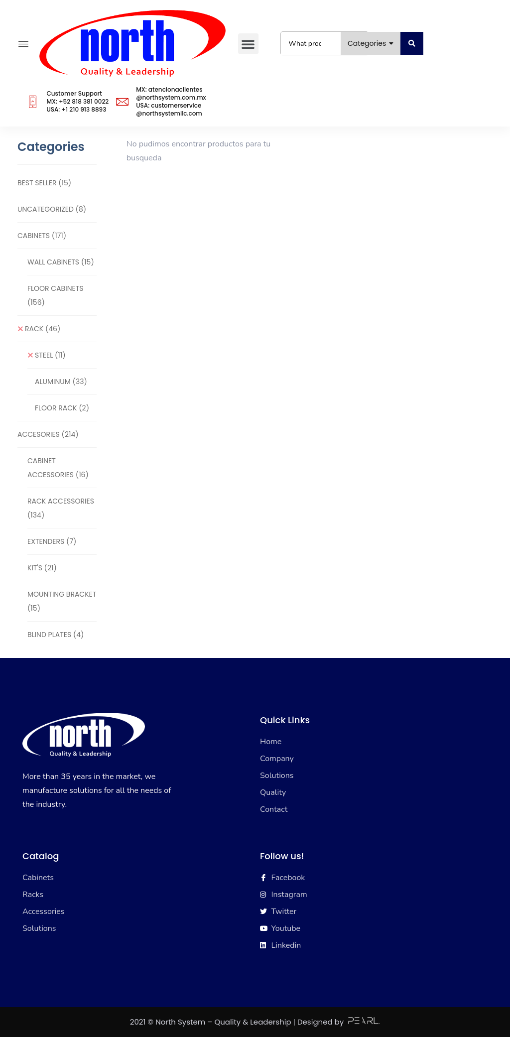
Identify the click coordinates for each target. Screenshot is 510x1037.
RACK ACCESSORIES (60, 508)
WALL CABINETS (60, 262)
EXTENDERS (51, 541)
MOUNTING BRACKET (61, 601)
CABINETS (41, 236)
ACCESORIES (48, 434)
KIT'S (42, 568)
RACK (42, 329)
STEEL (50, 355)
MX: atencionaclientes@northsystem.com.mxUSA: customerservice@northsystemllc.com (171, 101)
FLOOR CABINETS (55, 295)
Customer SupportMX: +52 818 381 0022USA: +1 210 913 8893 (77, 101)
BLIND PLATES (55, 635)
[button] (248, 43)
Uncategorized (51, 209)
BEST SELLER (44, 183)
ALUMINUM (61, 382)
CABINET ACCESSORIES (58, 468)
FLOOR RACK (62, 408)
